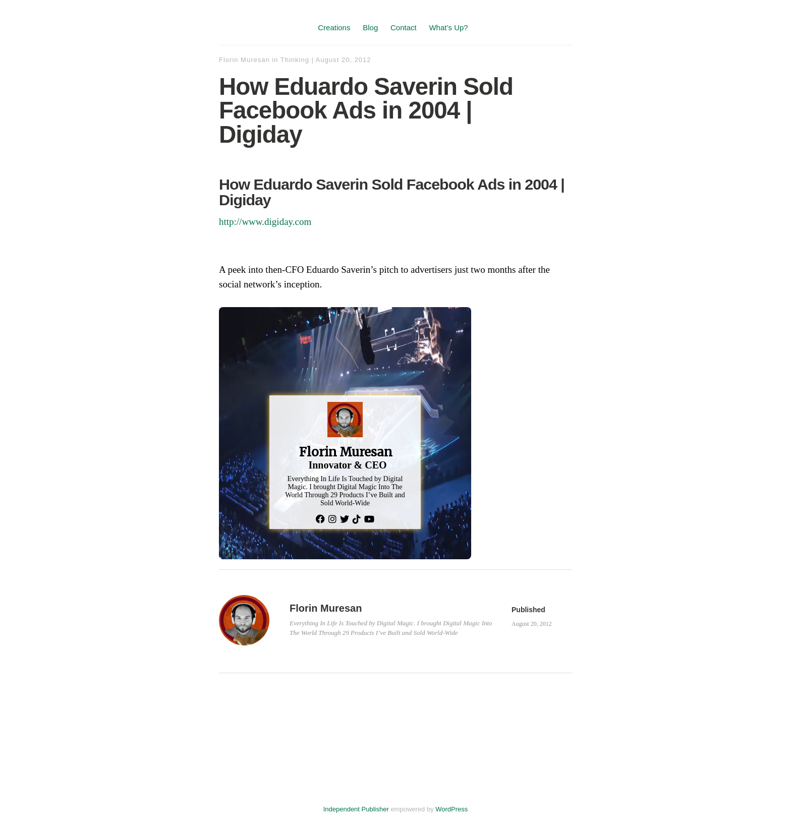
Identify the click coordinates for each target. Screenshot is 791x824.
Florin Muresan (244, 60)
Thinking (294, 60)
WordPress (451, 809)
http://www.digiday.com (265, 221)
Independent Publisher (356, 809)
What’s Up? (448, 27)
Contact (403, 27)
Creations (334, 27)
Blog (370, 27)
